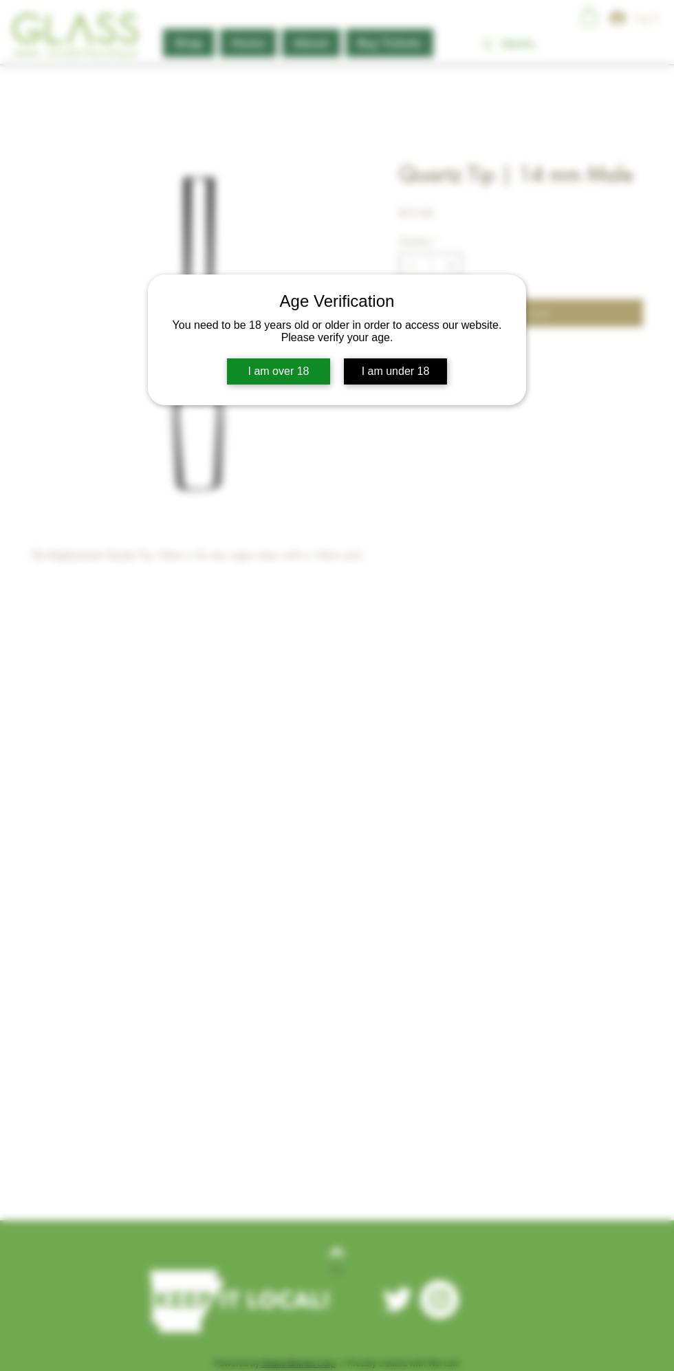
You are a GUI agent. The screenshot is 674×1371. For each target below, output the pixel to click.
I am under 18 (396, 371)
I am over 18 (278, 371)
